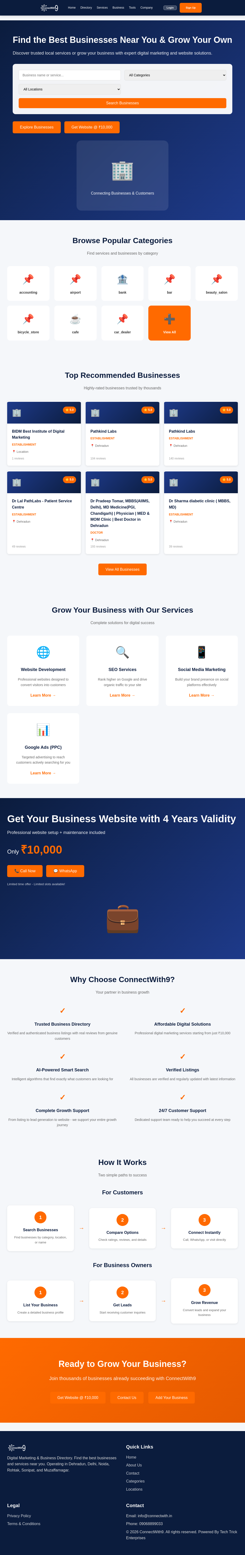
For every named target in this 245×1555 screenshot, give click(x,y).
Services (102, 7)
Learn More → (43, 700)
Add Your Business (172, 1406)
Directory (86, 7)
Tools (132, 7)
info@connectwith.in (155, 1516)
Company (146, 7)
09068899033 (151, 1524)
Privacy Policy (19, 1516)
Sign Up (191, 7)
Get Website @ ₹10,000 (92, 127)
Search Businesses (122, 103)
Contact (132, 1473)
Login (170, 7)
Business (118, 7)
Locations (134, 1489)
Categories (135, 1481)
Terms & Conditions (23, 1524)
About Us (134, 1465)
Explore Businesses (37, 127)
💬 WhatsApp (65, 879)
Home (72, 7)
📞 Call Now (24, 879)
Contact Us (126, 1406)
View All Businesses (122, 573)
